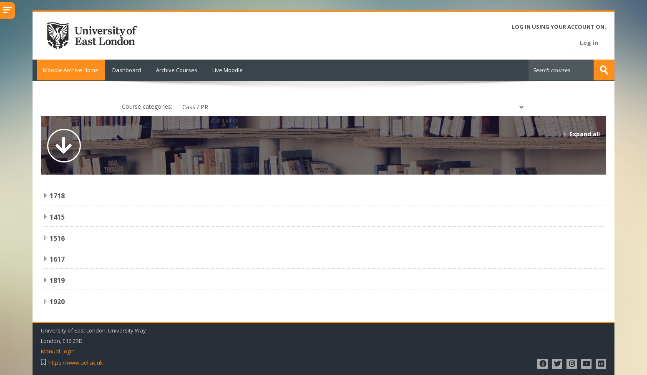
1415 (57, 216)
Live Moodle (227, 70)
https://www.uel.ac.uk (75, 362)
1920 (57, 301)
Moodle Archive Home (68, 70)
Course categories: (147, 106)
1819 (57, 280)
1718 (57, 195)
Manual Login (58, 351)
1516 (57, 237)
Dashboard (126, 70)
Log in (589, 43)
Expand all (584, 134)
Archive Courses (176, 70)
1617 (57, 258)
